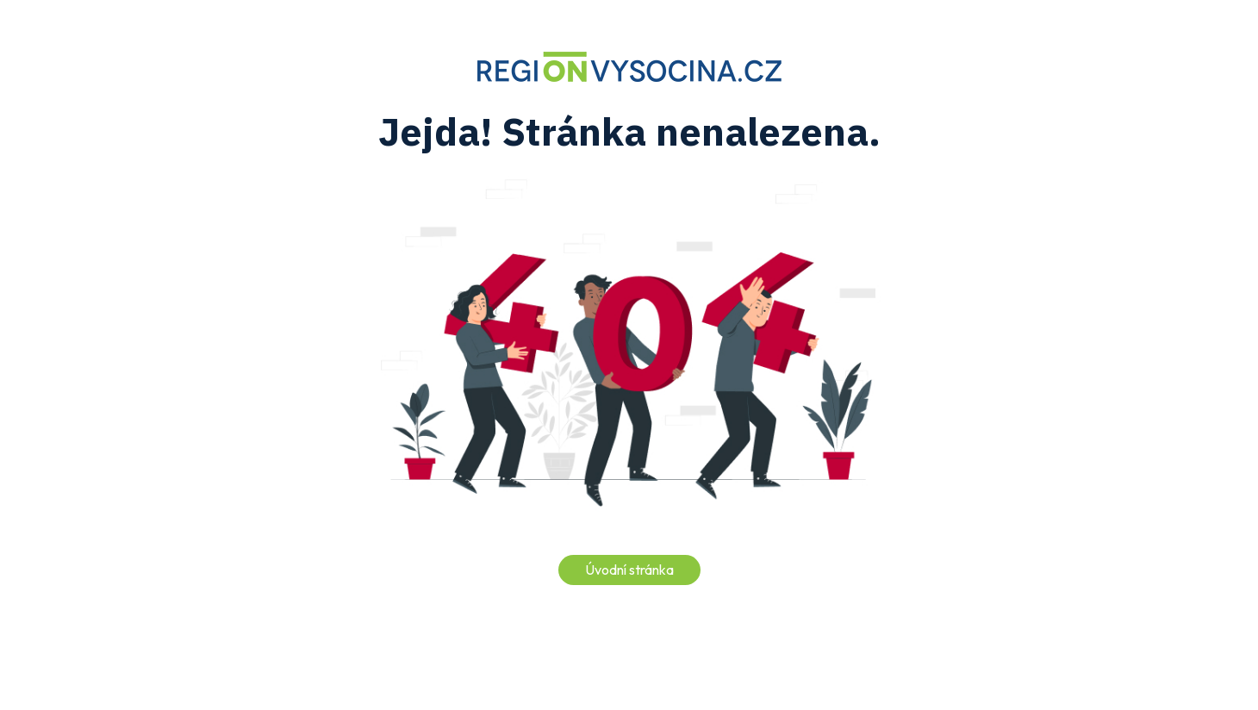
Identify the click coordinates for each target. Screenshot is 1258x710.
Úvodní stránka (629, 569)
